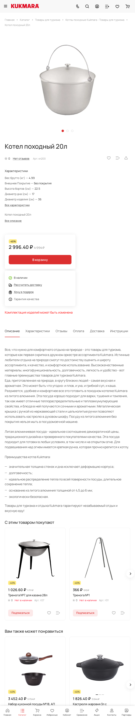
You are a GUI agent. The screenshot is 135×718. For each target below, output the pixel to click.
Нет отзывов (21, 158)
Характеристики (37, 331)
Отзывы (61, 331)
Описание (12, 331)
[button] (63, 131)
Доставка (97, 331)
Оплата (78, 331)
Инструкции (119, 331)
